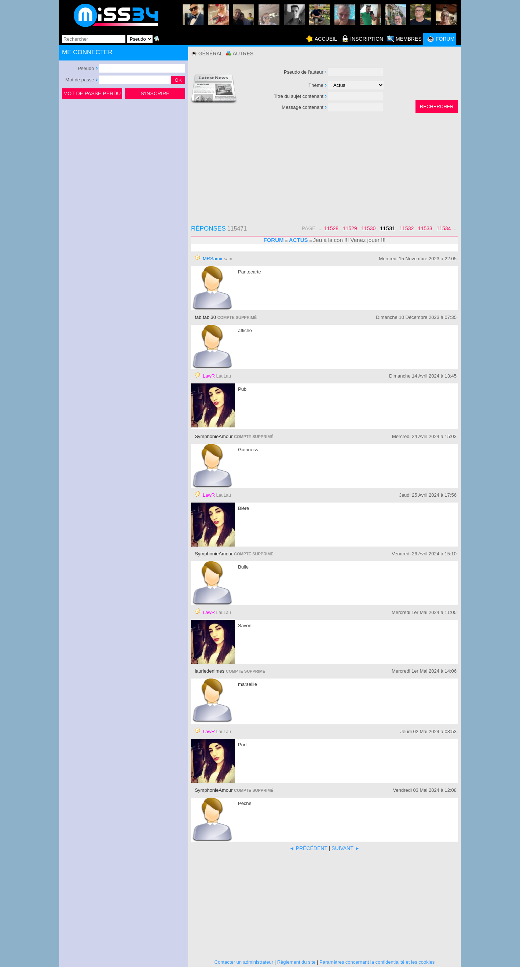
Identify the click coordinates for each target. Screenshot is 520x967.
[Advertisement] (123, 155)
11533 (425, 228)
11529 (350, 228)
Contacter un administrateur (244, 962)
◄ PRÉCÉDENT (308, 848)
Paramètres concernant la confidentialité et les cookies (377, 962)
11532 (406, 228)
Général (210, 53)
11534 (444, 228)
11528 (331, 228)
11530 (368, 228)
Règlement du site (296, 962)
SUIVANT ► (346, 848)
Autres (242, 53)
